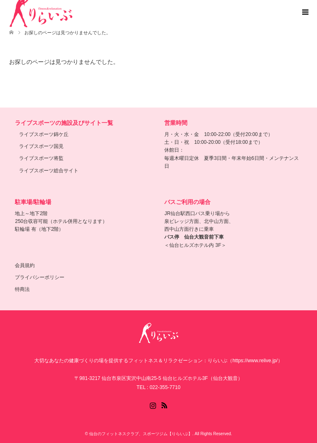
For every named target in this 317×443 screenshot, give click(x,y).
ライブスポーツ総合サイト (48, 170)
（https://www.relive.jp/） (254, 360)
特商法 (22, 289)
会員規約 (25, 265)
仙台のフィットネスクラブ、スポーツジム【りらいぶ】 (140, 433)
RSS (164, 404)
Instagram (152, 404)
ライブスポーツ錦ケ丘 (44, 134)
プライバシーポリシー (39, 277)
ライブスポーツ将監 (41, 158)
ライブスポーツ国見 (41, 146)
